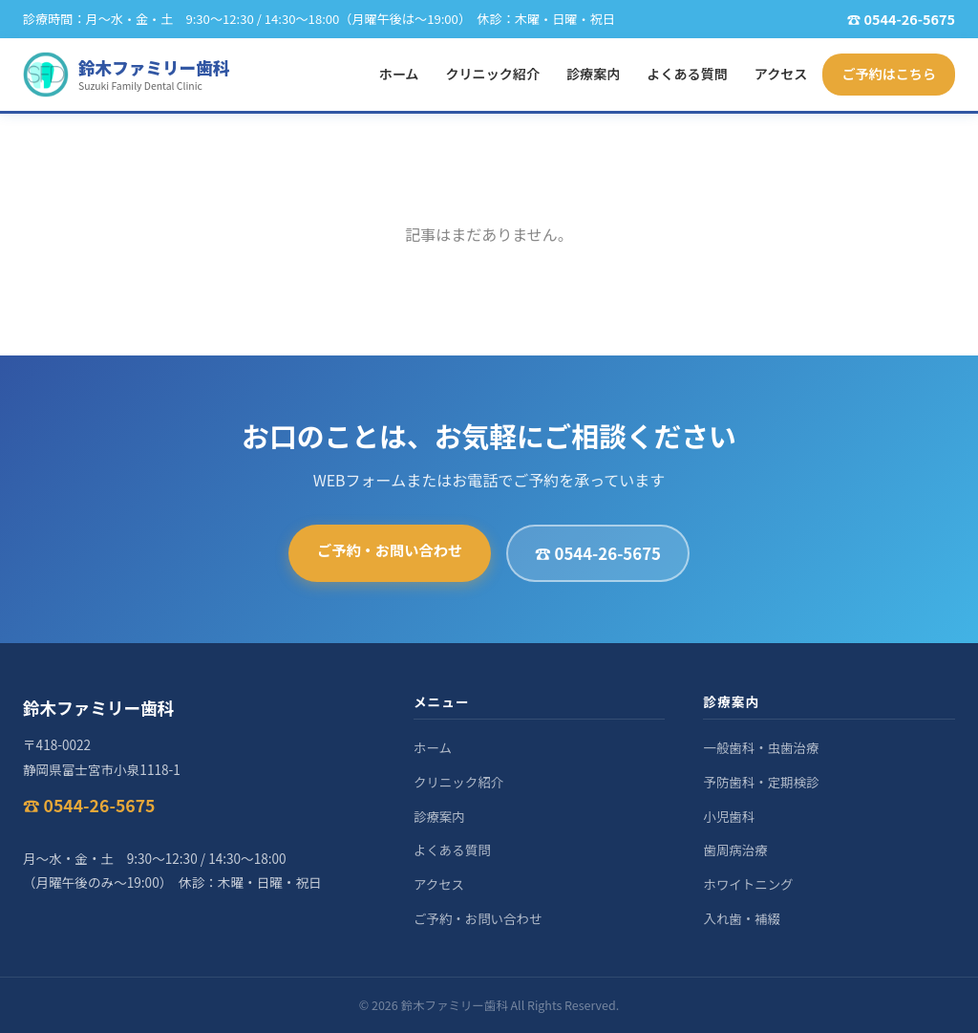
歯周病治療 (735, 849)
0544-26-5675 (909, 19)
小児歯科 (729, 816)
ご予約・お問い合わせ (389, 549)
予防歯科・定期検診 (761, 781)
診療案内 (593, 73)
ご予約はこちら (888, 73)
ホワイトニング (748, 883)
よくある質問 (687, 73)
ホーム (399, 73)
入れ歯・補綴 (741, 918)
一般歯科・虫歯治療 (761, 747)
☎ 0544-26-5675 (598, 553)
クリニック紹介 (492, 73)
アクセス (781, 73)
